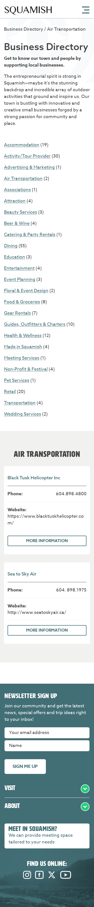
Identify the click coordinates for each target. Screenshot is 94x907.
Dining (11, 246)
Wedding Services (22, 414)
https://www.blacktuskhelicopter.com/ (46, 519)
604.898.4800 (71, 494)
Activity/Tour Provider (27, 156)
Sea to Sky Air (22, 574)
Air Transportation (23, 178)
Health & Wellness (23, 335)
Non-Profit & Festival (26, 369)
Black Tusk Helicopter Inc (34, 478)
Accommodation (21, 145)
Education (14, 257)
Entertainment (19, 268)
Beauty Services (20, 212)
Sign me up (25, 766)
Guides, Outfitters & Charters (34, 324)
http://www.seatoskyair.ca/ (37, 612)
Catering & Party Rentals (29, 234)
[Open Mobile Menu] (85, 9)
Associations (17, 189)
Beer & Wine (17, 223)
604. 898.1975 (71, 590)
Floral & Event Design (26, 290)
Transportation (20, 403)
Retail (10, 391)
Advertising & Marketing (29, 167)
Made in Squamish (23, 346)
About (47, 806)
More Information (47, 541)
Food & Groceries (22, 302)
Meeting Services (21, 358)
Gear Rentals (17, 313)
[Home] (28, 16)
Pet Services (16, 380)
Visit (47, 788)
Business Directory (24, 29)
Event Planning (19, 279)
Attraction (15, 201)
